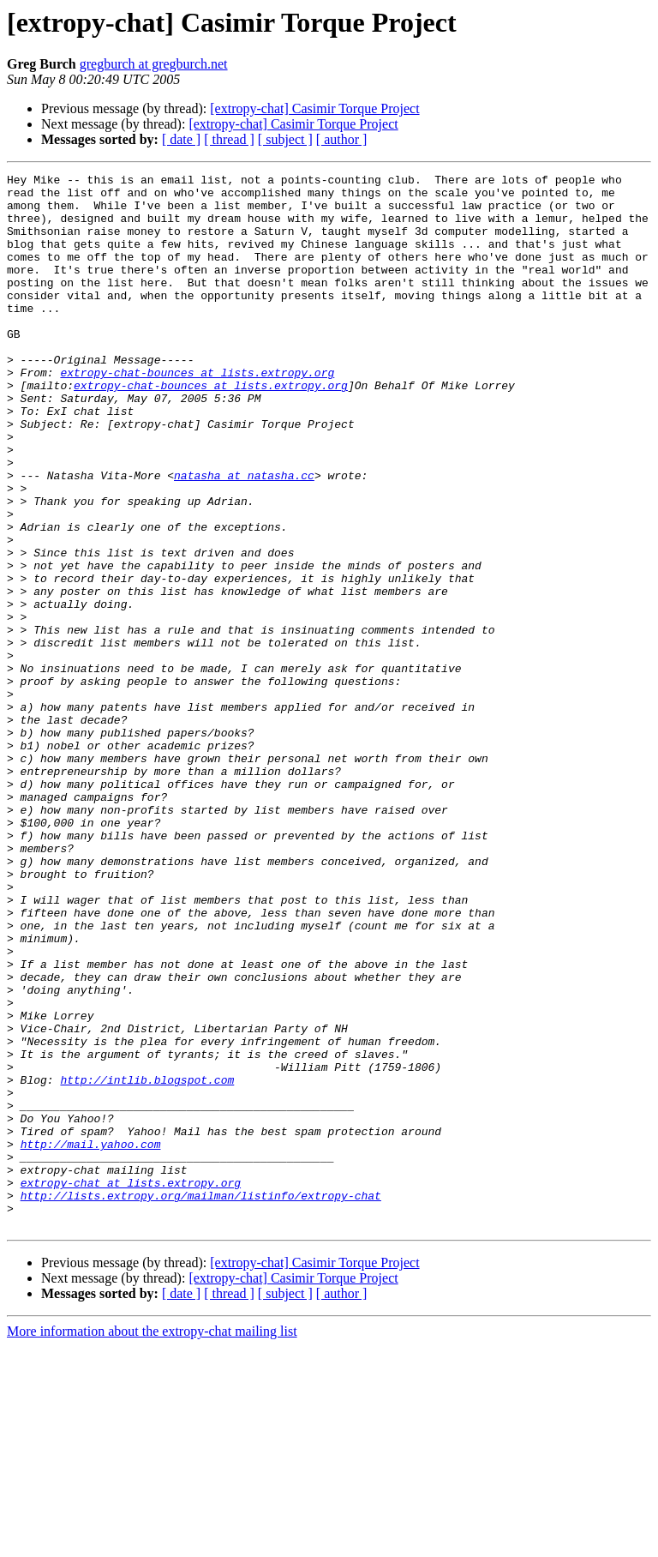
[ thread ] (229, 139)
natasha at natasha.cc (244, 536)
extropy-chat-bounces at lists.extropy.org (197, 413)
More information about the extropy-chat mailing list (152, 1542)
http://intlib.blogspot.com (147, 1262)
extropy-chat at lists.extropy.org (131, 1385)
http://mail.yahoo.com (91, 1339)
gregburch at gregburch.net (154, 64)
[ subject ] (285, 139)
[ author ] (342, 139)
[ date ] (181, 139)
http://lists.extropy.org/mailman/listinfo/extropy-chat (201, 1401)
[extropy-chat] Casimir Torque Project (314, 108)
